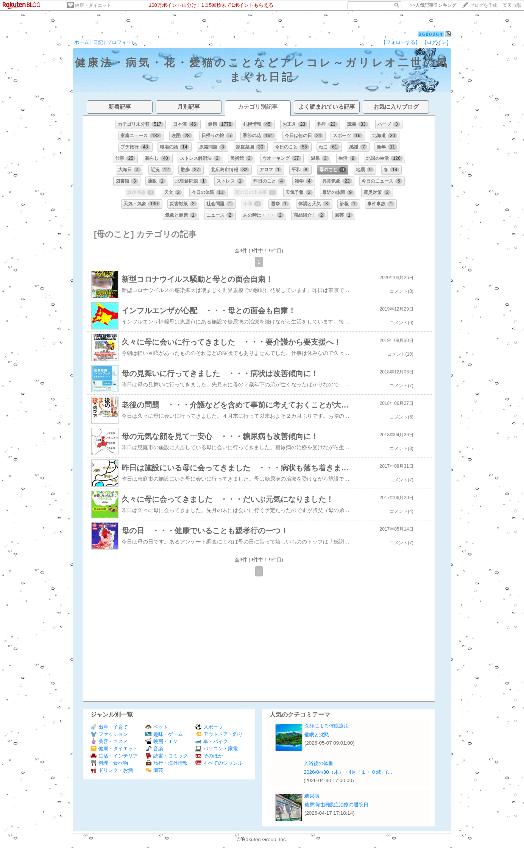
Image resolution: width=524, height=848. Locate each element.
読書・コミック (166, 756)
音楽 (154, 748)
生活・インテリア (114, 756)
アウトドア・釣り (219, 734)
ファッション (109, 734)
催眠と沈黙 (316, 734)
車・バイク (211, 741)
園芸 (154, 770)
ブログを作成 (483, 5)
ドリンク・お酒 (111, 770)
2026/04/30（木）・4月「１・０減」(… (348, 772)
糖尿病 (311, 796)
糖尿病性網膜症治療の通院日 (336, 804)
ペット (156, 727)
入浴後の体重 (318, 763)
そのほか (209, 756)
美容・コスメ (109, 741)
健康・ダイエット (93, 5)
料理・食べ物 (109, 763)
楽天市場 (512, 5)
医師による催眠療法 (326, 726)
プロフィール (121, 42)
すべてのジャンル (219, 763)
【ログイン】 (436, 42)
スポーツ (209, 727)
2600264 (431, 34)
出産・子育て (109, 727)
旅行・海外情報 (166, 763)
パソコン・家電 (216, 748)
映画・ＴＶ (161, 741)
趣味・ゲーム (164, 734)
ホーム (81, 42)
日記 (98, 42)
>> (433, 5)
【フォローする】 (400, 42)
